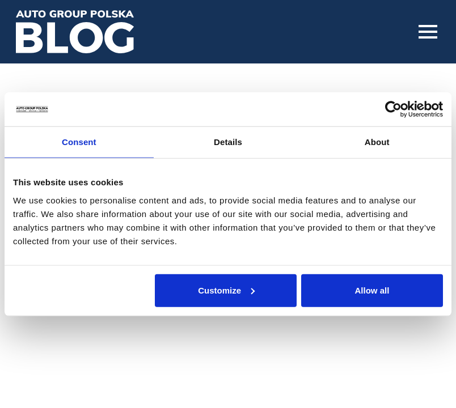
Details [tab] (228, 142)
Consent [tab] (79, 142)
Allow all (372, 290)
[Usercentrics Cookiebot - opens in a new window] (393, 109)
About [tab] (377, 142)
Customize (226, 290)
